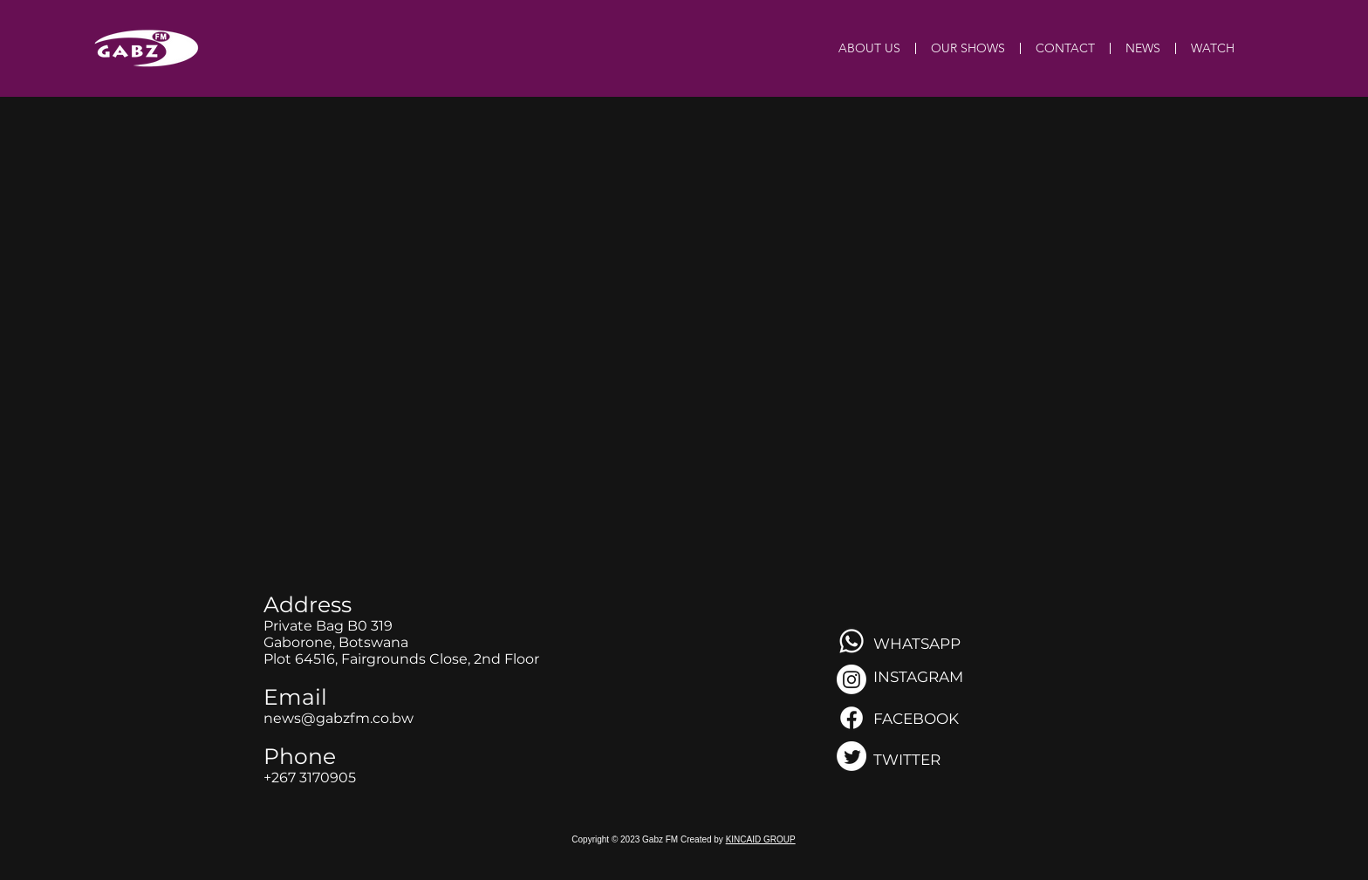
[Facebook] (851, 718)
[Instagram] (851, 679)
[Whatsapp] (851, 641)
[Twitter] (851, 756)
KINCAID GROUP (761, 839)
